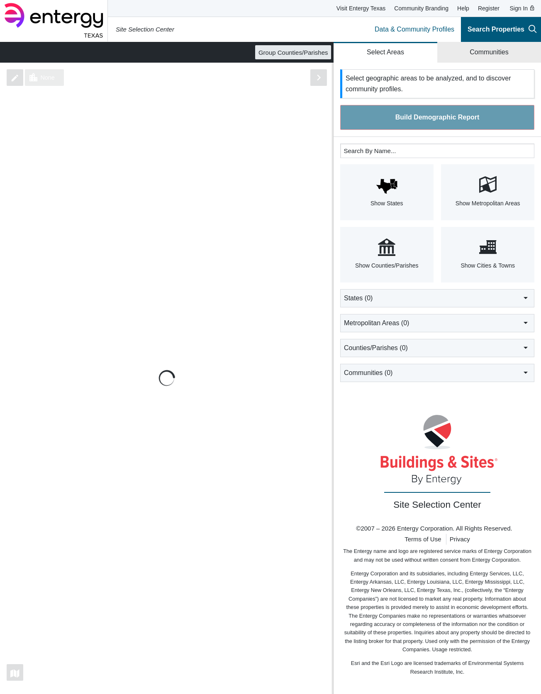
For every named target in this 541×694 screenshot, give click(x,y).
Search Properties (502, 28)
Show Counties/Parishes (387, 254)
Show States (387, 191)
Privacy (460, 539)
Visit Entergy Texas (361, 8)
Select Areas (385, 52)
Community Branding (421, 8)
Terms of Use (423, 539)
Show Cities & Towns (487, 254)
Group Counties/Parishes (293, 52)
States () (437, 298)
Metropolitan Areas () (437, 323)
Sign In (522, 8)
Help (463, 8)
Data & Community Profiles (414, 29)
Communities (489, 52)
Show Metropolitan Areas (487, 191)
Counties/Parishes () (437, 348)
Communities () (437, 372)
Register (489, 8)
